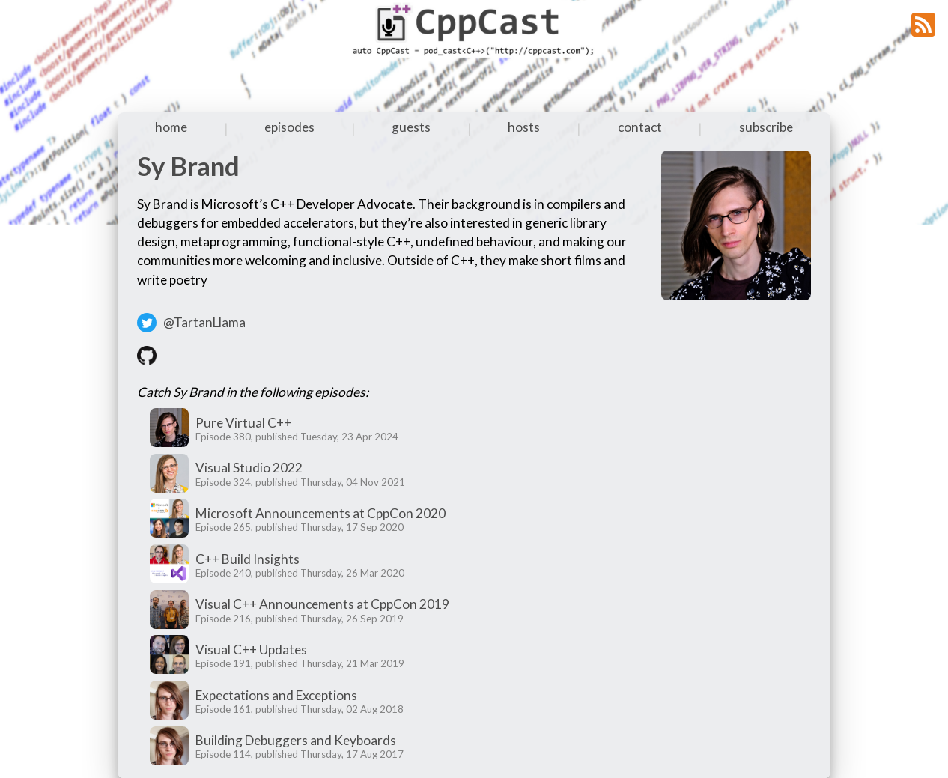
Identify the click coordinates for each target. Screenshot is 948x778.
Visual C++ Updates (251, 649)
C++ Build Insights (247, 559)
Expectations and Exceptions (276, 695)
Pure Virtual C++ (243, 423)
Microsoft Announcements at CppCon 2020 (320, 513)
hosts (524, 127)
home (171, 127)
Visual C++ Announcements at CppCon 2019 (322, 604)
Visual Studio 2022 (249, 467)
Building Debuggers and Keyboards (295, 740)
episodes (289, 127)
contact (640, 127)
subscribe (766, 127)
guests (411, 127)
